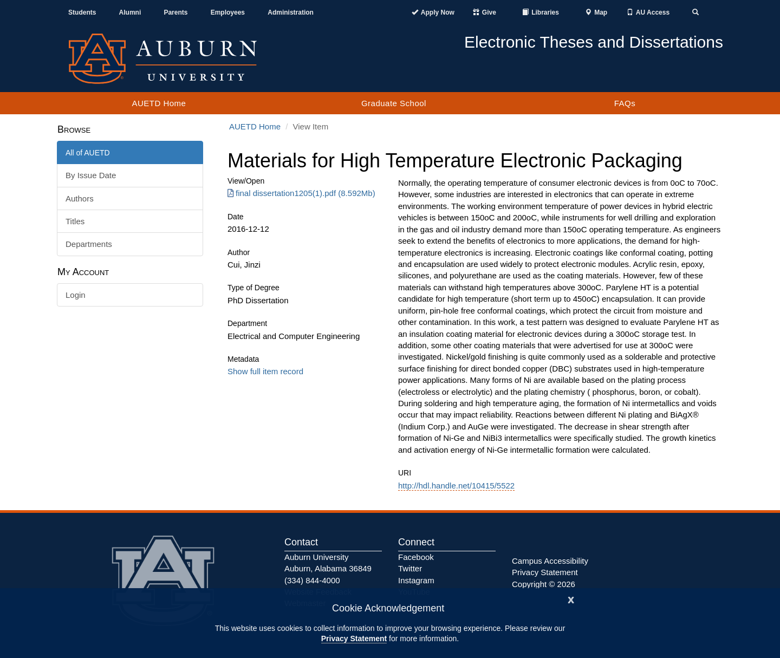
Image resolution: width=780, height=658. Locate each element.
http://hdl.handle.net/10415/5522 (456, 485)
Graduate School (393, 103)
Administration (291, 12)
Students (82, 12)
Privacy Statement (354, 638)
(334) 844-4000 (312, 580)
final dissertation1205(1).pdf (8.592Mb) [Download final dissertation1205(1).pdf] (301, 193)
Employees (228, 12)
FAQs (625, 103)
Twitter (410, 568)
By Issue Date (91, 175)
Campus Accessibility (550, 560)
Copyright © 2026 (543, 584)
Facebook (416, 557)
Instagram (416, 580)
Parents (175, 12)
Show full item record (265, 371)
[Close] (571, 598)
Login (76, 294)
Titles (75, 221)
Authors (80, 198)
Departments (89, 244)
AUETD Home (159, 103)
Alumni (130, 12)
